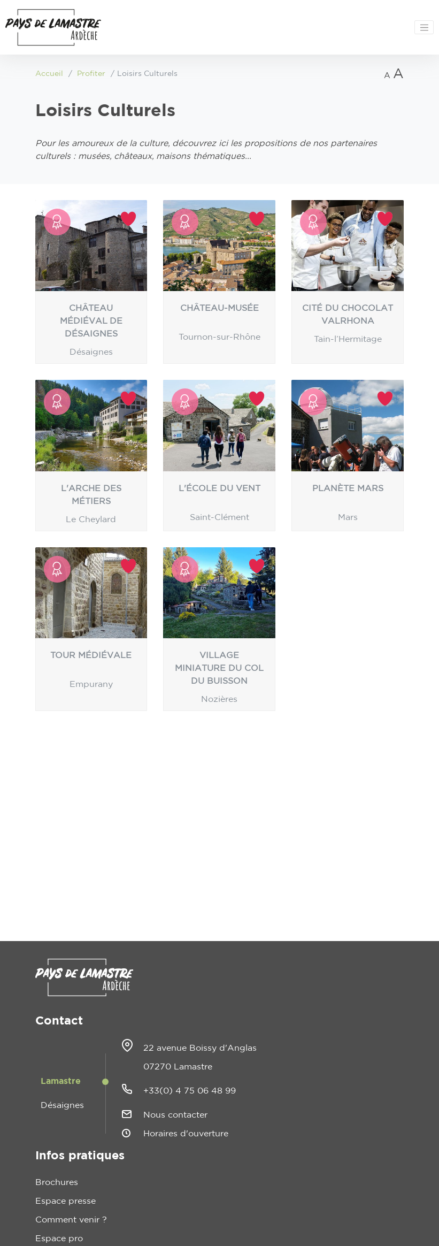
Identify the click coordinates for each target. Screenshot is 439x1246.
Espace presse (65, 1201)
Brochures (56, 1182)
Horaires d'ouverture (185, 1133)
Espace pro (59, 1238)
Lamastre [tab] (61, 1081)
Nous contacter (175, 1115)
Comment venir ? (71, 1220)
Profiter (91, 74)
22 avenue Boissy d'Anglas (200, 1048)
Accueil (49, 74)
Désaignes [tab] (62, 1105)
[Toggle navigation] (424, 27)
